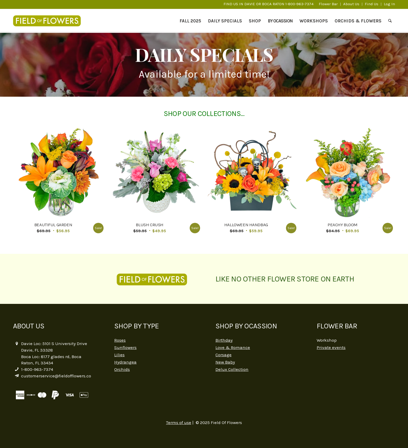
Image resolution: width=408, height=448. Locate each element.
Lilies (119, 354)
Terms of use (178, 422)
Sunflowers (125, 347)
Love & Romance (232, 347)
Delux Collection (231, 369)
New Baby (225, 362)
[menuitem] (328, 4)
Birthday (224, 340)
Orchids (122, 369)
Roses (120, 340)
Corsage (223, 354)
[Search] (390, 21)
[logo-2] (49, 21)
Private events (331, 347)
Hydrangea (125, 362)
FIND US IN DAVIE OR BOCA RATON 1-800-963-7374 (269, 4)
